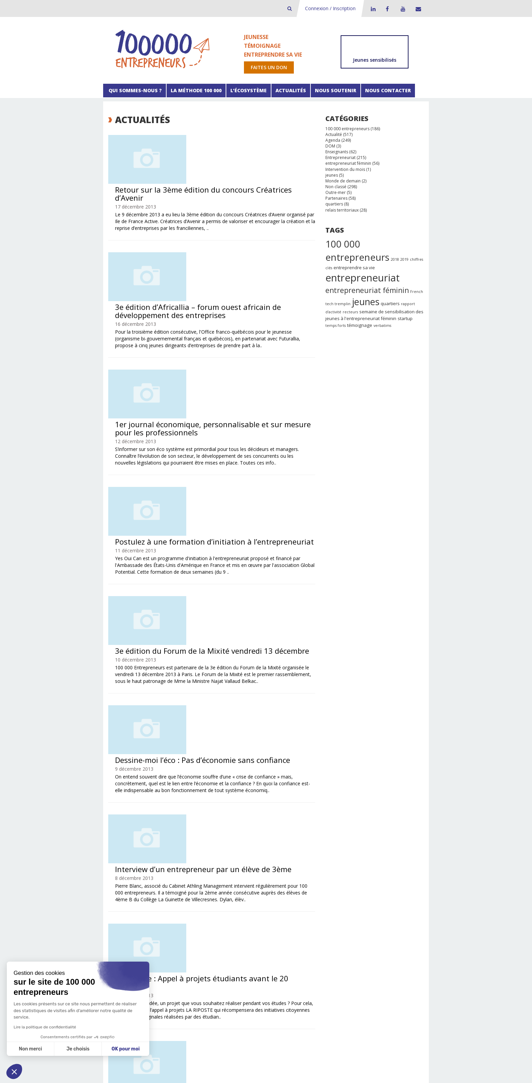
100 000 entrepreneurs (347, 129)
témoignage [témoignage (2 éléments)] (359, 325)
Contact (417, 9)
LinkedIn (372, 9)
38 (165, 946)
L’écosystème (248, 90)
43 (223, 946)
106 (217, 953)
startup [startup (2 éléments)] (405, 318)
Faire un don (317, 985)
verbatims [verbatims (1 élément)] (382, 325)
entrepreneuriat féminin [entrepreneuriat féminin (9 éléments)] (367, 290)
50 (304, 946)
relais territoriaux (342, 210)
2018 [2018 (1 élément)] (395, 259)
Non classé (335, 187)
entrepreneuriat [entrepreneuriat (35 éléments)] (362, 277)
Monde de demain (343, 181)
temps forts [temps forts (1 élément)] (335, 325)
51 (183, 953)
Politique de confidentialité (248, 1068)
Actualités (291, 90)
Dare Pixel (311, 1073)
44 (235, 946)
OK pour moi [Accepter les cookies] (126, 1049)
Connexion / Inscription (330, 8)
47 (270, 946)
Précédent (127, 946)
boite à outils (190, 985)
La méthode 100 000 (196, 90)
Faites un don (269, 67)
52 (194, 953)
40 (188, 946)
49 (293, 946)
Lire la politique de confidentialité (45, 1027)
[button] (14, 1071)
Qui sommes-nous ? (134, 90)
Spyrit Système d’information (248, 1073)
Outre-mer (335, 192)
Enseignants (336, 152)
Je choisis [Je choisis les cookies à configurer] (78, 1049)
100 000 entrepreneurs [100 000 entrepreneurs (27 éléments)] (357, 250)
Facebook (387, 9)
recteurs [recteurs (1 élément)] (350, 312)
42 (211, 946)
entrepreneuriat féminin (348, 163)
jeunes (331, 175)
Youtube (402, 9)
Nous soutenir (335, 90)
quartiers (334, 204)
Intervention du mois (345, 169)
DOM (330, 146)
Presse (374, 985)
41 (200, 946)
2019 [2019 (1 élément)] (404, 259)
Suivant (235, 953)
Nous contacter (388, 90)
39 (177, 946)
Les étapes (188, 992)
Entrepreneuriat (340, 157)
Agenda (332, 140)
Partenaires (336, 198)
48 (281, 946)
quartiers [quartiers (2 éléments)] (390, 303)
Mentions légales (200, 1068)
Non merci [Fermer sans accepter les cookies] (30, 1049)
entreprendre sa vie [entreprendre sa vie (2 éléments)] (354, 267)
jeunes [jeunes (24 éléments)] (365, 301)
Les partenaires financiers (266, 985)
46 (258, 946)
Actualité (333, 134)
